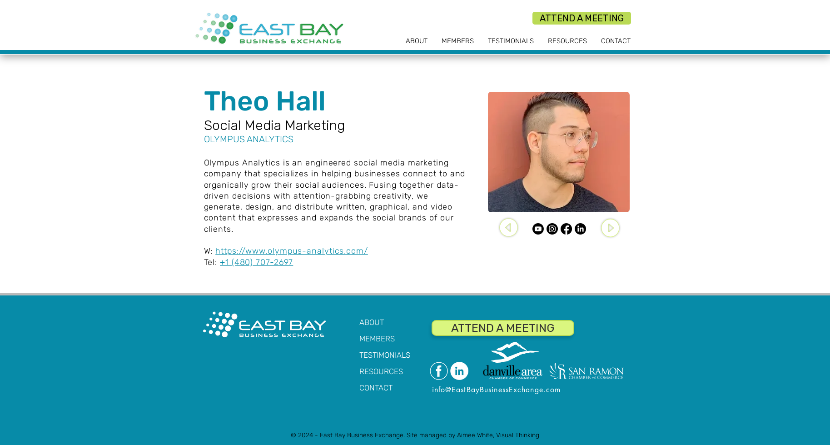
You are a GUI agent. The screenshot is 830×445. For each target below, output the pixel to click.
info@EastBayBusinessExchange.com (496, 390)
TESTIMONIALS (384, 355)
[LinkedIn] (580, 229)
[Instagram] (552, 229)
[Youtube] (538, 229)
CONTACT (376, 387)
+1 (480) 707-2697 (256, 262)
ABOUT (371, 322)
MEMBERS (377, 338)
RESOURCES (381, 371)
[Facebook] (566, 229)
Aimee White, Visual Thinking (498, 435)
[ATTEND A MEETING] (581, 18)
